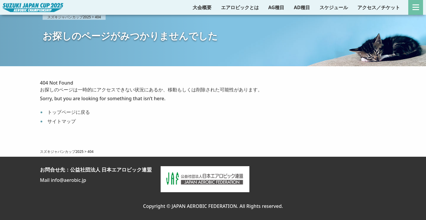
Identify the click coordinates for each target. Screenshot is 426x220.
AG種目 (276, 7)
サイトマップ (61, 121)
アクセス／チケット (378, 7)
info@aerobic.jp (68, 180)
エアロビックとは (240, 7)
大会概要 (202, 7)
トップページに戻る (68, 112)
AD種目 (302, 7)
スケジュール (334, 7)
